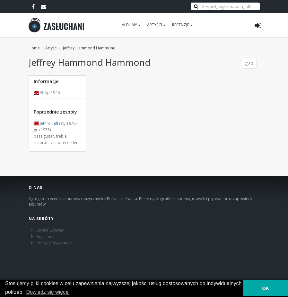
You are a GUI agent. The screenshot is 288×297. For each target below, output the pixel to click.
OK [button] (265, 288)
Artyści (156, 25)
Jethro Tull (49, 123)
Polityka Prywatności (55, 243)
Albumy (131, 25)
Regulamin (46, 236)
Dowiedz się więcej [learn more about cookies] (47, 292)
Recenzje (182, 25)
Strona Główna (50, 230)
